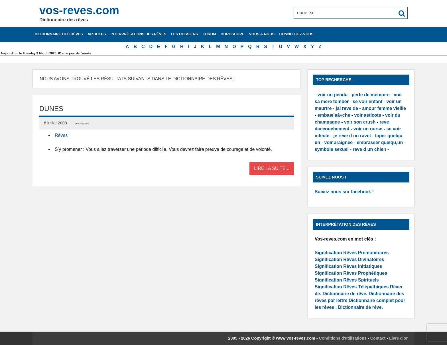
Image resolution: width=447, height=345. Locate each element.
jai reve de (347, 108)
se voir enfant (367, 101)
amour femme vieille (384, 108)
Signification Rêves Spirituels (347, 280)
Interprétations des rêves (138, 34)
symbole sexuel (332, 149)
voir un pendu (333, 94)
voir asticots (367, 115)
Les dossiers (184, 34)
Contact (378, 338)
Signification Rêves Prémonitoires (352, 252)
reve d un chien (369, 149)
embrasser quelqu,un (380, 142)
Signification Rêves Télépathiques (352, 286)
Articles (97, 34)
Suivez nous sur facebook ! (344, 191)
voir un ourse (367, 128)
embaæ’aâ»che (334, 115)
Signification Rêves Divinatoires (349, 259)
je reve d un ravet (352, 135)
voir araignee (338, 142)
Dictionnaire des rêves (59, 34)
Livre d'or (398, 338)
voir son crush (359, 122)
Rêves (61, 135)
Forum (209, 34)
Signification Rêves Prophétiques (351, 273)
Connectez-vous (296, 34)
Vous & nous (262, 34)
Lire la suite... (271, 168)
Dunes (51, 108)
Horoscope (232, 34)
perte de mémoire (371, 94)
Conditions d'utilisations (343, 338)
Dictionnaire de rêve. (344, 293)
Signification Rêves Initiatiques (348, 266)
